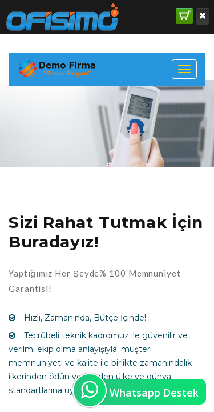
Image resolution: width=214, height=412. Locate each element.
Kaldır (202, 15)
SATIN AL (185, 15)
